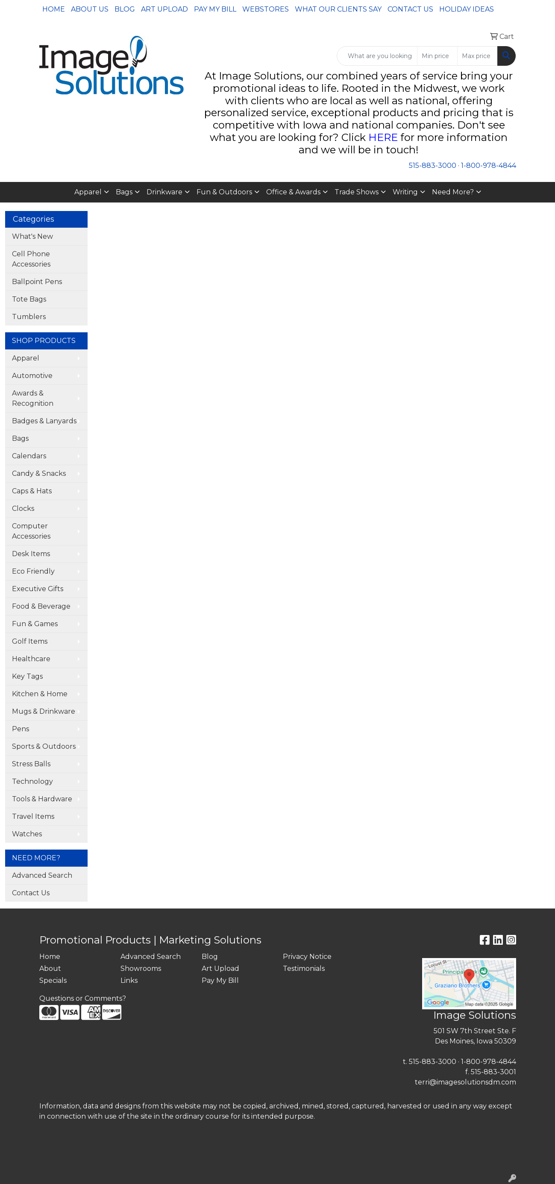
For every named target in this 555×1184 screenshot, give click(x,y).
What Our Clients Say (338, 9)
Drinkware (164, 192)
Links (129, 980)
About (50, 968)
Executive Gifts (37, 589)
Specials (53, 980)
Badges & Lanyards (44, 421)
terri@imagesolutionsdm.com (465, 1082)
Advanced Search (42, 875)
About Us (90, 9)
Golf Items (29, 641)
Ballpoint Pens (37, 282)
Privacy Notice (307, 956)
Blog (125, 9)
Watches (27, 834)
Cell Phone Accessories (31, 259)
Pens (20, 729)
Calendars (29, 456)
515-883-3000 (432, 165)
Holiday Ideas (466, 9)
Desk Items (31, 554)
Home (53, 9)
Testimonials (304, 968)
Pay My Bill (215, 9)
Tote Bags (29, 299)
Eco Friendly (33, 571)
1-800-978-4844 (488, 165)
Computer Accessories (31, 531)
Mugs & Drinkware (43, 711)
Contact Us (410, 9)
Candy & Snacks (39, 473)
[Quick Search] (377, 56)
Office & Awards (293, 192)
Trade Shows (357, 192)
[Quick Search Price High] (477, 56)
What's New (32, 236)
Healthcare (31, 659)
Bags (124, 192)
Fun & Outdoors (224, 192)
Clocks (23, 508)
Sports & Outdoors (44, 746)
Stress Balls (31, 764)
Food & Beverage (41, 606)
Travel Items (33, 816)
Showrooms (140, 968)
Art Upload (164, 9)
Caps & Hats (32, 491)
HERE (383, 137)
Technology (32, 781)
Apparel (88, 192)
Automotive (32, 376)
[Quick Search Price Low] (437, 56)
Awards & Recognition (32, 398)
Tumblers (29, 317)
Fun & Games (35, 624)
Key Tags (27, 676)
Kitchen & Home (40, 694)
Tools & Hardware (42, 799)
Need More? (453, 192)
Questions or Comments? (82, 998)
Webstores (265, 9)
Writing (405, 192)
